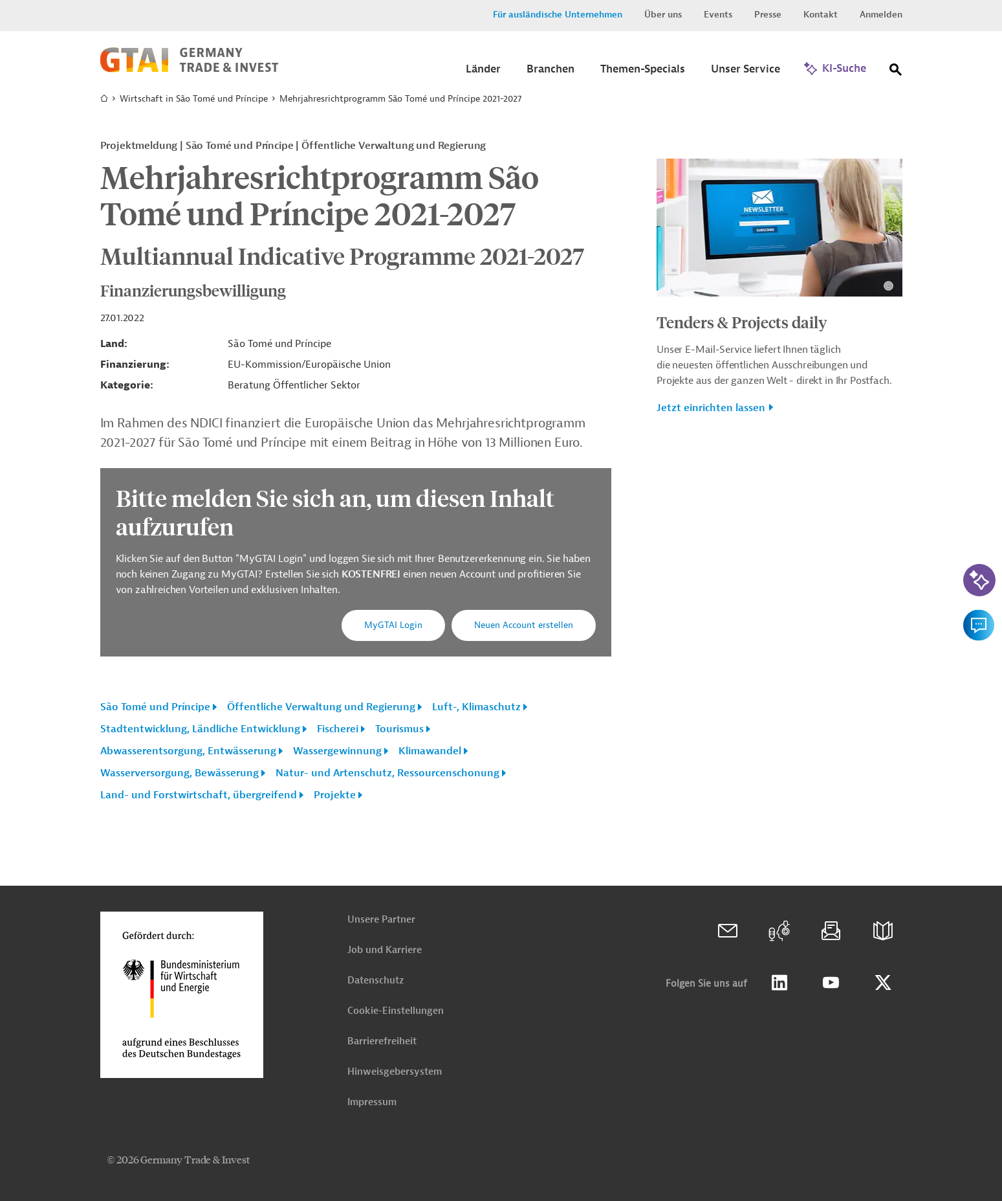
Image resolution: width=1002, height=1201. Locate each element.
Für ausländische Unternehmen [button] (557, 14)
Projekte (335, 795)
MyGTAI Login (393, 625)
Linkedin (779, 982)
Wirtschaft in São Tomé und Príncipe (194, 98)
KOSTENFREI (372, 574)
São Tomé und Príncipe (155, 707)
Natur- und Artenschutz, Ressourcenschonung (387, 773)
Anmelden (881, 14)
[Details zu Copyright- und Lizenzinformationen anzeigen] (888, 285)
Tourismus (399, 729)
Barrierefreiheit (382, 1041)
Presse (767, 14)
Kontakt (820, 14)
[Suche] (895, 72)
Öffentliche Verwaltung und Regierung (321, 707)
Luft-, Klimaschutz (476, 707)
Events (718, 14)
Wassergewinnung (337, 751)
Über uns (663, 14)
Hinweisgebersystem (394, 1072)
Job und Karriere (384, 950)
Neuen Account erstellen (523, 625)
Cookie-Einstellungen (395, 1011)
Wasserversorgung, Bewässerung (179, 773)
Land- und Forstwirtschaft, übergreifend (198, 795)
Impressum (372, 1102)
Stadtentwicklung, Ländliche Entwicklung (200, 729)
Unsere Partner (381, 920)
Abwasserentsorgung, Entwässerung (188, 751)
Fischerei (337, 729)
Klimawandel (429, 751)
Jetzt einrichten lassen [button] (711, 407)
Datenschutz (375, 980)
